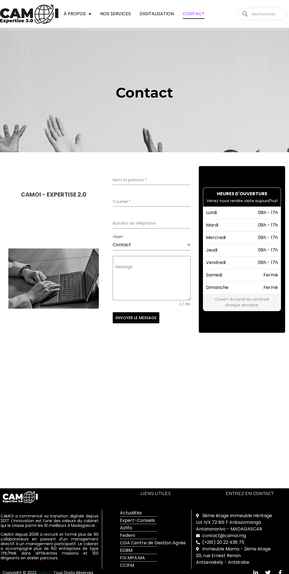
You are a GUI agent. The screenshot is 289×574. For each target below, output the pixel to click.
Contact (194, 14)
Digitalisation (157, 14)
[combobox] (151, 245)
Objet (118, 236)
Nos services (115, 14)
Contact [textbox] (122, 245)
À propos (77, 14)
